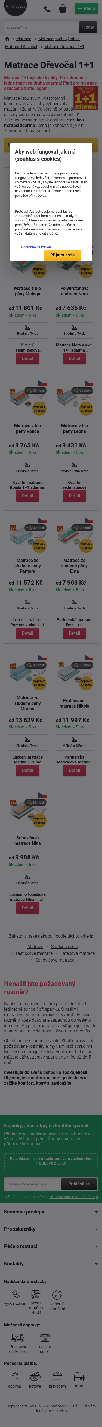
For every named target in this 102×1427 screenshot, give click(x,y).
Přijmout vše (62, 255)
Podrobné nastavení (36, 247)
